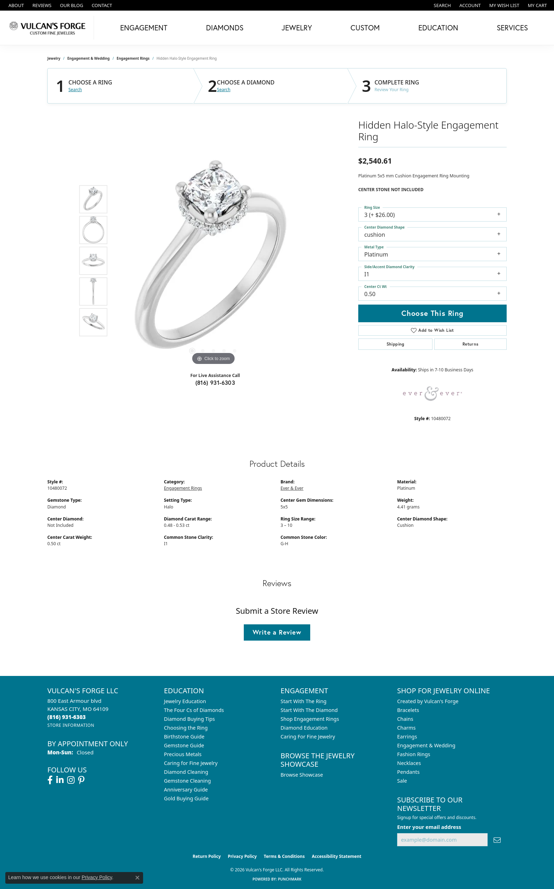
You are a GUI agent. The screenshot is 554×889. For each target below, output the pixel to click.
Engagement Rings (133, 58)
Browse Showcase (302, 774)
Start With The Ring (303, 701)
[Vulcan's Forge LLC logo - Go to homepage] (49, 28)
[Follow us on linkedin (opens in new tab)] (60, 780)
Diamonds (224, 28)
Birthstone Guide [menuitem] (184, 736)
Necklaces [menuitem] (409, 763)
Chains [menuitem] (405, 719)
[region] (213, 261)
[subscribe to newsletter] (497, 839)
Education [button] (438, 28)
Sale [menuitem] (402, 780)
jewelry (53, 58)
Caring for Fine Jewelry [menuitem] (191, 763)
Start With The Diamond (309, 710)
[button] (441, 5)
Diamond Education (304, 727)
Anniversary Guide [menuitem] (186, 789)
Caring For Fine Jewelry (308, 736)
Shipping (396, 344)
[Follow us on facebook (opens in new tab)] (50, 780)
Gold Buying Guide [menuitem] (186, 798)
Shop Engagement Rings (310, 719)
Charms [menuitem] (406, 727)
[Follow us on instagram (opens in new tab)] (71, 780)
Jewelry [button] (297, 28)
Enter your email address (429, 826)
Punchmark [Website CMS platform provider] (290, 879)
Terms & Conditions (284, 856)
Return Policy (207, 856)
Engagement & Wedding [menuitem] (426, 745)
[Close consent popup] (137, 878)
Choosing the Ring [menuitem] (186, 727)
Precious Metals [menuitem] (182, 754)
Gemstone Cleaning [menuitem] (187, 780)
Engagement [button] (143, 28)
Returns (470, 344)
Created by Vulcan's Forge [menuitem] (428, 701)
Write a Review (277, 632)
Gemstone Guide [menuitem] (184, 745)
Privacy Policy (242, 856)
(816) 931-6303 (215, 382)
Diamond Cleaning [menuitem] (186, 772)
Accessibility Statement (336, 856)
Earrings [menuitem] (407, 736)
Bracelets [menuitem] (408, 710)
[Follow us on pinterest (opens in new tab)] (81, 780)
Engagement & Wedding (88, 58)
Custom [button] (365, 28)
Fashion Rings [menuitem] (413, 754)
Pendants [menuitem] (408, 772)
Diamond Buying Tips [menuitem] (189, 719)
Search (75, 89)
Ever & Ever (292, 488)
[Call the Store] (66, 716)
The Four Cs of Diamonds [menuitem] (194, 710)
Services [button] (512, 28)
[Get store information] (70, 725)
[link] (15, 5)
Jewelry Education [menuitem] (185, 701)
